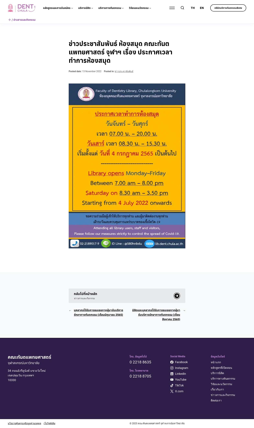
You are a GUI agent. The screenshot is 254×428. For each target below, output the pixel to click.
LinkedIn (180, 374)
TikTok (179, 386)
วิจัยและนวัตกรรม (222, 384)
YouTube (180, 380)
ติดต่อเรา (217, 400)
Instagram (181, 368)
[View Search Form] (182, 8)
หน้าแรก (216, 363)
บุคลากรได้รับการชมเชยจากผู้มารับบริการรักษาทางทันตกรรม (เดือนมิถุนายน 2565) (99, 315)
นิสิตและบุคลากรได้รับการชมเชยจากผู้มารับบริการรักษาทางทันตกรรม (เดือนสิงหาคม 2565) (155, 315)
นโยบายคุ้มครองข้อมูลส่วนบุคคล (24, 423)
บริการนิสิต (218, 373)
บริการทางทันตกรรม (224, 379)
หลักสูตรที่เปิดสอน (222, 368)
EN (202, 8)
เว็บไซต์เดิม (49, 423)
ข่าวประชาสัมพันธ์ (124, 71)
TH (193, 8)
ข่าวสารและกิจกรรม (224, 395)
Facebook (181, 362)
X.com (179, 392)
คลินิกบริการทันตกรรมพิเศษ (228, 7)
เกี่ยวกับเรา (218, 389)
